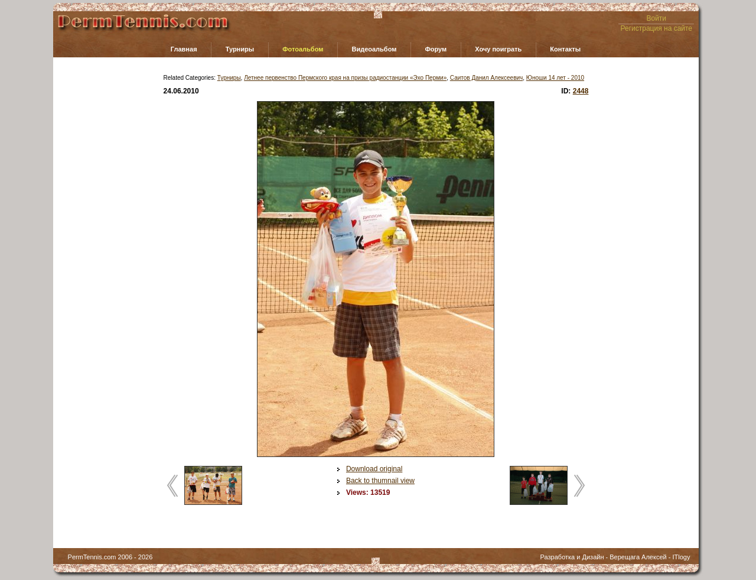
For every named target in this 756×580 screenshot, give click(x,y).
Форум (436, 49)
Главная (184, 49)
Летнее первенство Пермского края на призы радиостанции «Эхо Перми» (345, 77)
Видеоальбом (373, 49)
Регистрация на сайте (657, 28)
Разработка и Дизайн (572, 556)
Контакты (565, 49)
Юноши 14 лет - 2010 (555, 77)
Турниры (240, 49)
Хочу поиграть (498, 49)
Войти (656, 18)
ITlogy (681, 556)
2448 (581, 91)
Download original (374, 469)
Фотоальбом (302, 49)
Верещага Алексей (638, 556)
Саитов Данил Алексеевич (486, 77)
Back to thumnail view (380, 481)
